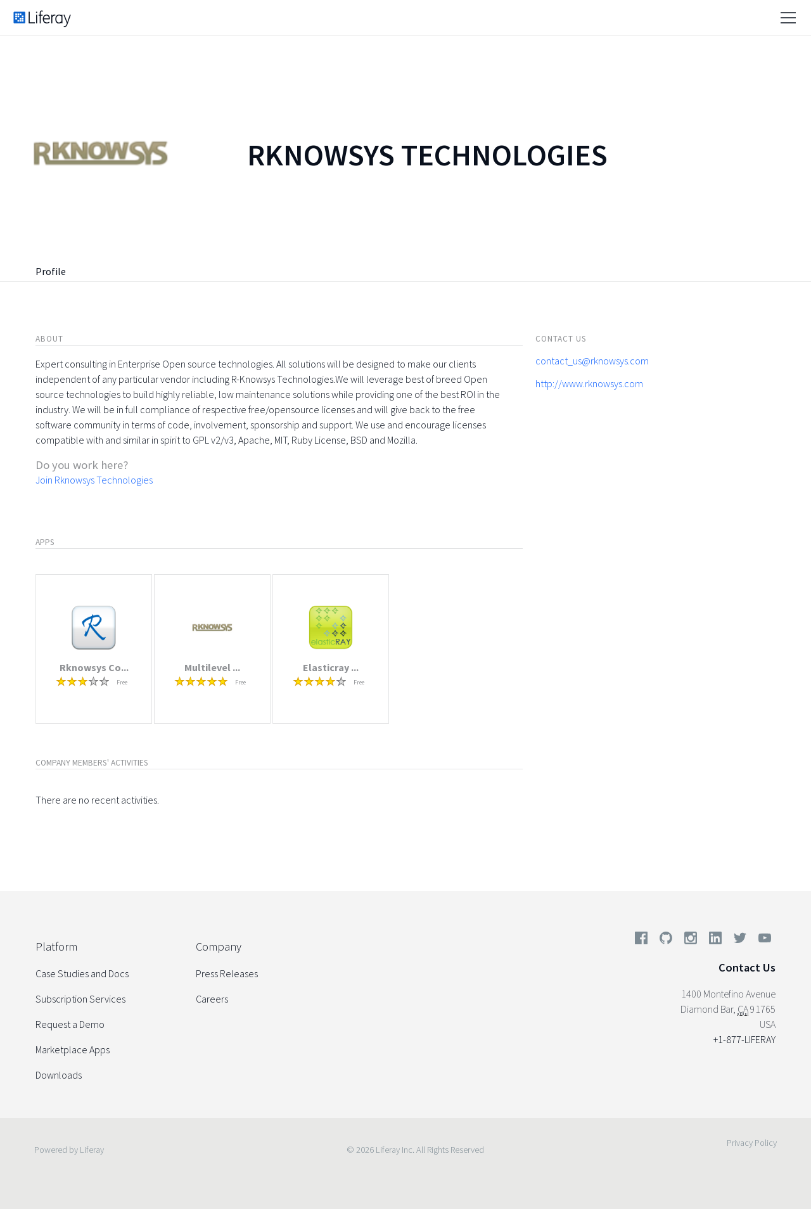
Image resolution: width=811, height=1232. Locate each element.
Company (218, 946)
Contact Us (747, 967)
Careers (212, 998)
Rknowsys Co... (94, 667)
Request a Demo (70, 1024)
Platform (56, 946)
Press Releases (227, 973)
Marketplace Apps (72, 1049)
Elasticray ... (331, 667)
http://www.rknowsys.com (589, 383)
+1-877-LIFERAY (744, 1039)
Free (122, 682)
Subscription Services (80, 998)
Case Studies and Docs (82, 973)
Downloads (58, 1074)
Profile (50, 271)
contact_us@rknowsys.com (592, 360)
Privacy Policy (752, 1142)
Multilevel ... (212, 667)
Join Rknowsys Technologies (94, 479)
